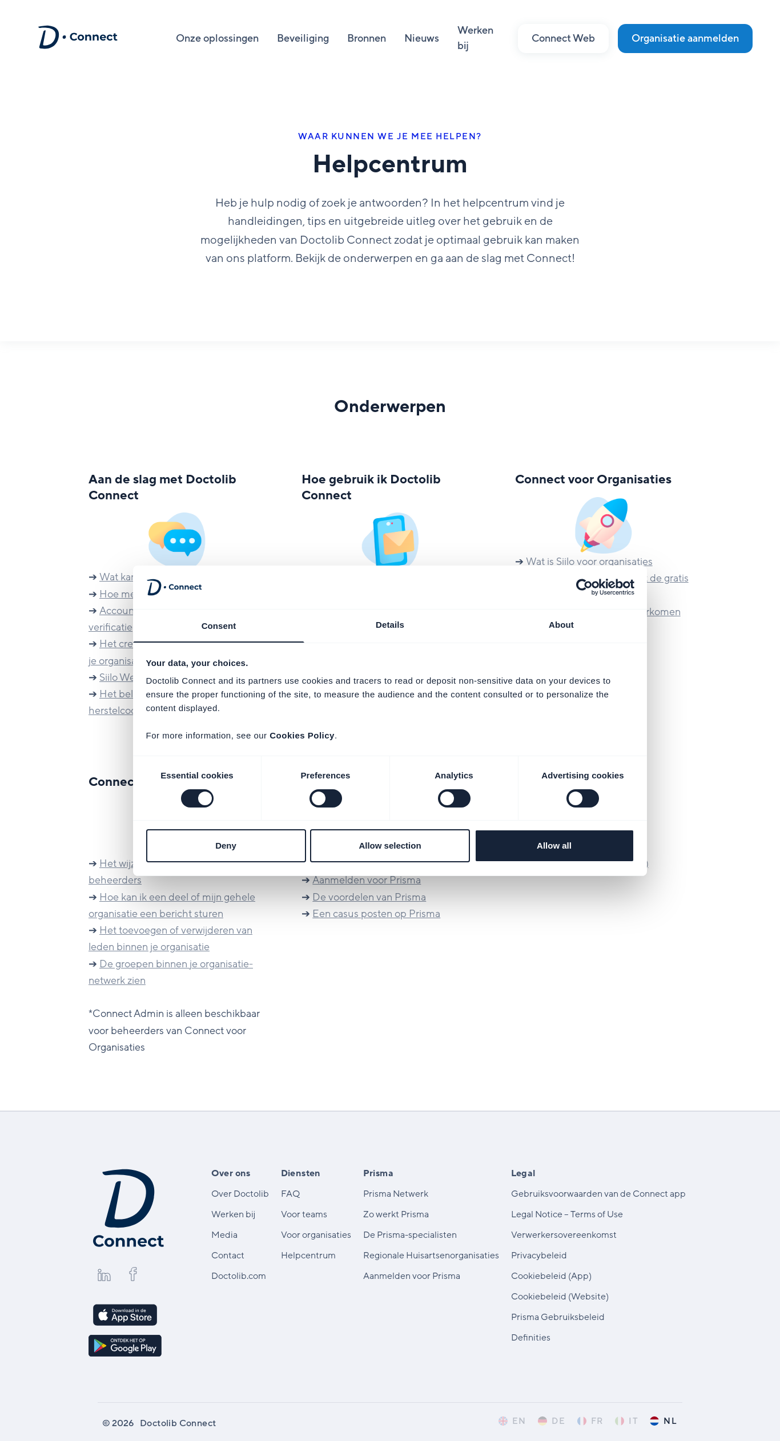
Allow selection (390, 846)
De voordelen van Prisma (369, 897)
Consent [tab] (219, 626)
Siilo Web (120, 677)
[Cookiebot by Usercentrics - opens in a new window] (584, 586)
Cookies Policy (302, 736)
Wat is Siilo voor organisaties (588, 561)
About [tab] (561, 624)
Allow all (554, 846)
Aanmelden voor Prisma (366, 880)
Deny (225, 846)
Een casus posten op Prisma (376, 914)
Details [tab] (390, 624)
